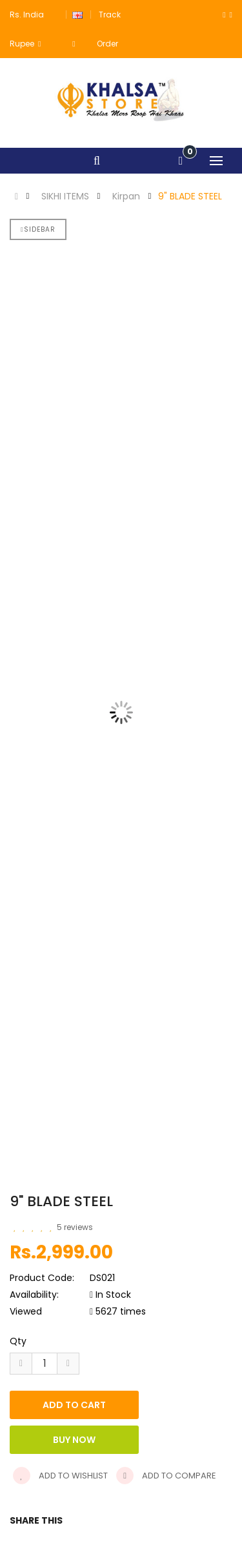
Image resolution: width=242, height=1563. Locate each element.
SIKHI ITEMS (65, 196)
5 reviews (75, 1227)
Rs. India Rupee (27, 29)
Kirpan (126, 196)
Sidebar (38, 229)
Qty (18, 1341)
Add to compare (166, 1475)
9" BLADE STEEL (190, 196)
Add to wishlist (60, 1475)
